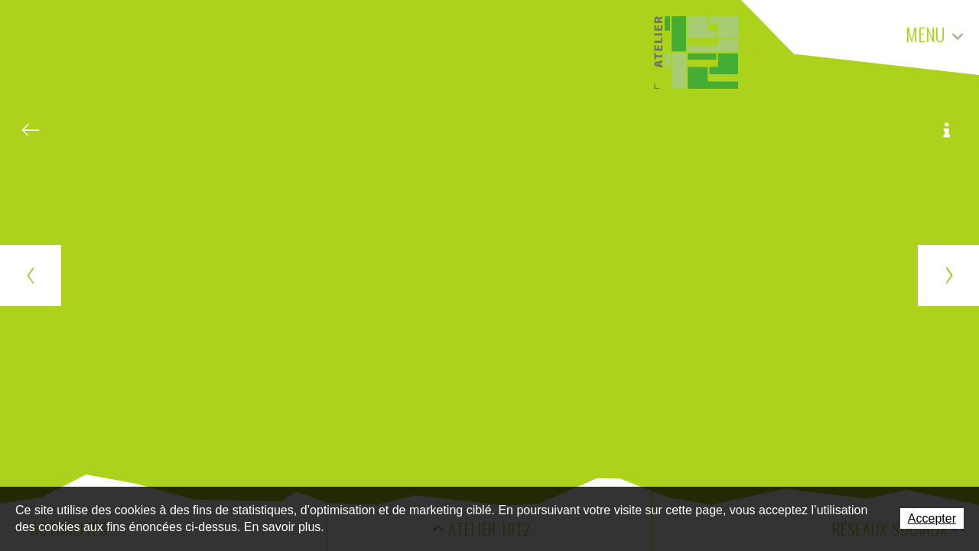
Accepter (932, 518)
